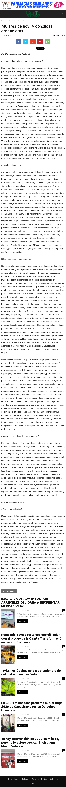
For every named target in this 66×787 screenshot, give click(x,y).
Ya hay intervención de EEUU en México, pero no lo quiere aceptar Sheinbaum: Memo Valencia (30, 742)
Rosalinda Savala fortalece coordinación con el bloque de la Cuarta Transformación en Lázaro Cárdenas (32, 638)
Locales (17, 779)
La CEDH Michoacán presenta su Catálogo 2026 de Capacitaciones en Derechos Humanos (32, 706)
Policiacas (26, 779)
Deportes (35, 779)
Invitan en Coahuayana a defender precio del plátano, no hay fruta (31, 672)
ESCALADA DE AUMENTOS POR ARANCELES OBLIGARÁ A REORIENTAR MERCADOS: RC (30, 602)
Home (3, 20)
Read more (22, 621)
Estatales (44, 779)
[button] (62, 14)
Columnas (54, 779)
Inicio (10, 779)
